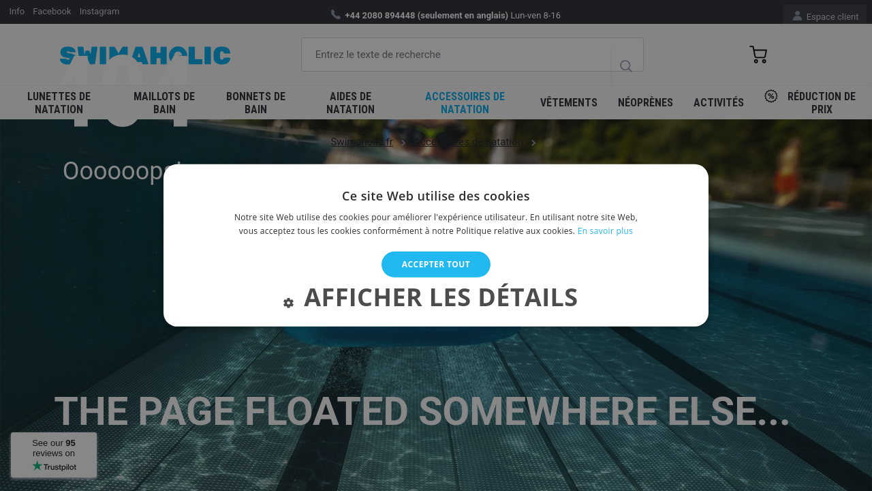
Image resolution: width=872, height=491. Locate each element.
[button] (436, 300)
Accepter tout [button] (436, 264)
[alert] (436, 245)
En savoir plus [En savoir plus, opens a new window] (605, 231)
